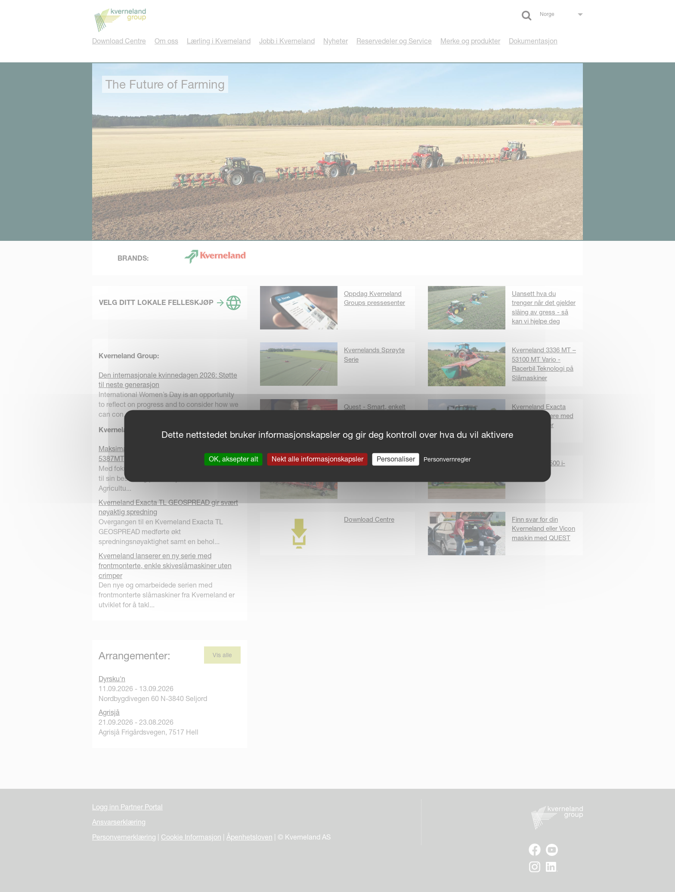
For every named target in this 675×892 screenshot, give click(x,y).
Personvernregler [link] (447, 459)
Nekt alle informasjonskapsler (317, 459)
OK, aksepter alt (233, 459)
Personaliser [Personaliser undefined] (396, 459)
